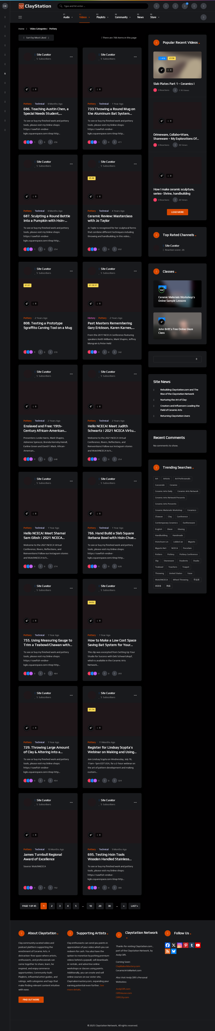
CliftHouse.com (124, 993)
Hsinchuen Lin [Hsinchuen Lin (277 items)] (161, 542)
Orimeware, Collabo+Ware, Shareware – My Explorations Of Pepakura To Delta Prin (175, 139)
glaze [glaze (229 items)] (170, 529)
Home (21, 29)
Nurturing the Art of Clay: (173, 399)
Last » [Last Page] (134, 906)
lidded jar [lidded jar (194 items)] (178, 542)
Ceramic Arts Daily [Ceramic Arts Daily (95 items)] (163, 491)
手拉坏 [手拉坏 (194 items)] (197, 580)
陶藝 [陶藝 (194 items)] (168, 586)
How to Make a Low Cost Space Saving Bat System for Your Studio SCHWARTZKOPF (112, 644)
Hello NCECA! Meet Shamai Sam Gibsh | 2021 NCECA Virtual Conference (44, 537)
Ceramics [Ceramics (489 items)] (191, 510)
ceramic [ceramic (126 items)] (173, 485)
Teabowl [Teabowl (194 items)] (159, 567)
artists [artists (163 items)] (166, 478)
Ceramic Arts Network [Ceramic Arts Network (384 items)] (188, 491)
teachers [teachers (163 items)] (172, 567)
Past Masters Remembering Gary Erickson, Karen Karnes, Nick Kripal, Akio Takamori (110, 327)
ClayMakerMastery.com (128, 966)
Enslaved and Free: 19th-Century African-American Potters (44, 430)
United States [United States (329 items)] (175, 573)
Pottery (27, 103)
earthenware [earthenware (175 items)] (189, 523)
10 (90, 906)
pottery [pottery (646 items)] (170, 554)
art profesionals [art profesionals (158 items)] (182, 478)
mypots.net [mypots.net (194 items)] (160, 548)
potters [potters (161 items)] (158, 554)
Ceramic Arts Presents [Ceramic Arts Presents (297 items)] (165, 504)
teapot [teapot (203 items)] (185, 567)
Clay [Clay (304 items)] (170, 516)
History (91, 318)
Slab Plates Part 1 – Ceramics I (173, 83)
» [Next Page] (123, 906)
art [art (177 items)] (156, 478)
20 (100, 906)
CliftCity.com (122, 997)
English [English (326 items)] (158, 529)
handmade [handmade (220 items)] (178, 535)
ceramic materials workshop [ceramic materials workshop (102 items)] (168, 510)
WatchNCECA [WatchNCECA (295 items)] (161, 580)
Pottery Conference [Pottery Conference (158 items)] (189, 554)
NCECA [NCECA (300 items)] (174, 548)
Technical (39, 103)
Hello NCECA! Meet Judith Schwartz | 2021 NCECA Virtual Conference (112, 430)
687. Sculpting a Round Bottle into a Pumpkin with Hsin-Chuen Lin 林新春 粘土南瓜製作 (47, 220)
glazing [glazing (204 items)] (181, 529)
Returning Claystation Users (175, 416)
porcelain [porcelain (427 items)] (187, 548)
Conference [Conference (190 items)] (182, 516)
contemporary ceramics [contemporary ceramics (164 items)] (166, 523)
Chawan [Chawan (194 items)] (159, 516)
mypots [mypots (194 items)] (191, 542)
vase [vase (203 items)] (189, 573)
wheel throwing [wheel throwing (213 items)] (180, 580)
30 (109, 906)
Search (197, 359)
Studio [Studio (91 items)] (196, 561)
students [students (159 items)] (183, 561)
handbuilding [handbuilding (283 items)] (161, 535)
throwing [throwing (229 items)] (159, 573)
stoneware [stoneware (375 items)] (169, 561)
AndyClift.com (123, 989)
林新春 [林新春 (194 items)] (158, 586)
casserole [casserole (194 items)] (160, 485)
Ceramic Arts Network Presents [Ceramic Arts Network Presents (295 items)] (170, 497)
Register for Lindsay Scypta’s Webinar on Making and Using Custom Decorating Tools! (111, 752)
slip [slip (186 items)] (157, 561)
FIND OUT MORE (31, 999)
